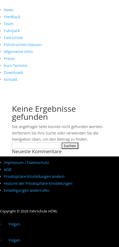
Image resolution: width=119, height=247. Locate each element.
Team (8, 23)
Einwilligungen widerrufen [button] (26, 190)
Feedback (12, 16)
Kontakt (11, 79)
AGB (7, 169)
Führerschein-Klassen (22, 44)
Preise (9, 58)
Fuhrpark (12, 30)
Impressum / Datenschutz (26, 162)
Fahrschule (13, 37)
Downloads (13, 72)
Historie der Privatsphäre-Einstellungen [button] (38, 183)
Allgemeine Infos (18, 51)
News (8, 9)
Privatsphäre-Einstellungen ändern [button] (34, 176)
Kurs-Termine (15, 65)
